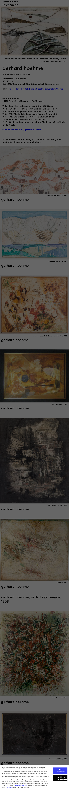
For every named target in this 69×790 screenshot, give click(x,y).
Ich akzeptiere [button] (61, 771)
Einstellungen (9, 787)
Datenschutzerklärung (20, 785)
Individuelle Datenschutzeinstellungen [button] (62, 778)
